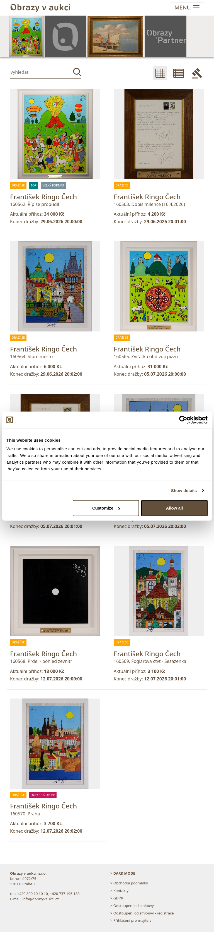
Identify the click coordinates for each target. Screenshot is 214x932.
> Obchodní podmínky (129, 883)
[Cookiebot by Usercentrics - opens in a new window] (183, 419)
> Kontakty (119, 890)
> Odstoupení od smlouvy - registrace (142, 913)
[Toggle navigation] (187, 7)
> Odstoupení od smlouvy (132, 905)
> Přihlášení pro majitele (131, 920)
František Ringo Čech (43, 196)
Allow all (174, 508)
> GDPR (116, 898)
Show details (184, 490)
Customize (106, 508)
